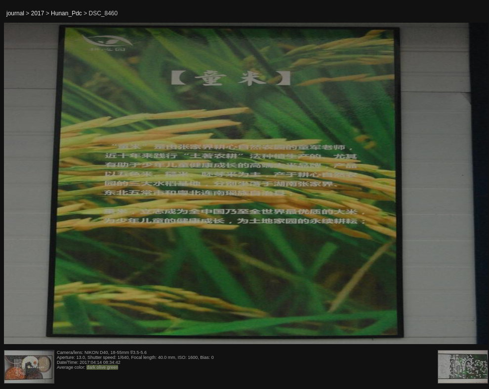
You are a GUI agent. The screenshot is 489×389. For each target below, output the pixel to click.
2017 (37, 13)
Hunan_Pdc (66, 13)
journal (15, 13)
